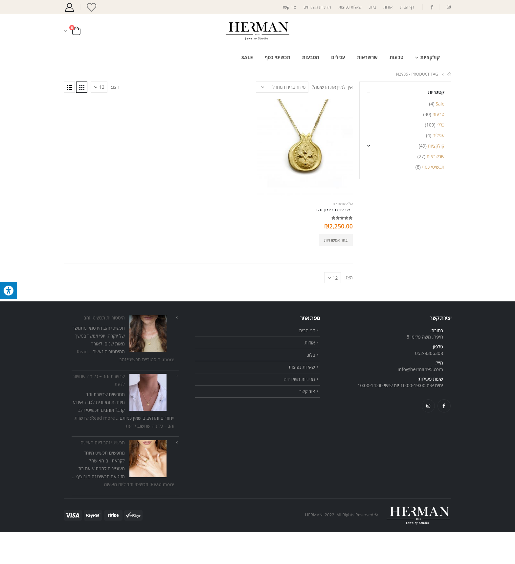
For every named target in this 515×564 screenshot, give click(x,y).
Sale (247, 57)
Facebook (444, 437)
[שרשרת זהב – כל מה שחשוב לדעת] (148, 424)
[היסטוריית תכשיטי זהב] (148, 365)
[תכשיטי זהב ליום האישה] (148, 490)
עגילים (338, 57)
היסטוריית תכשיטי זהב (104, 349)
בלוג (372, 7)
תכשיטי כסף (277, 57)
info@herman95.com (420, 401)
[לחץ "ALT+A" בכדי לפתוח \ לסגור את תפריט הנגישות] (8, 290)
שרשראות (367, 57)
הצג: (115, 87)
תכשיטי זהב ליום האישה (102, 474)
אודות (388, 7)
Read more (139, 516)
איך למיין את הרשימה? (332, 87)
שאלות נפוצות (350, 7)
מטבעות (311, 57)
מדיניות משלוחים (317, 7)
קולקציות (430, 57)
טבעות (396, 57)
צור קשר (289, 7)
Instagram (428, 437)
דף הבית (407, 7)
